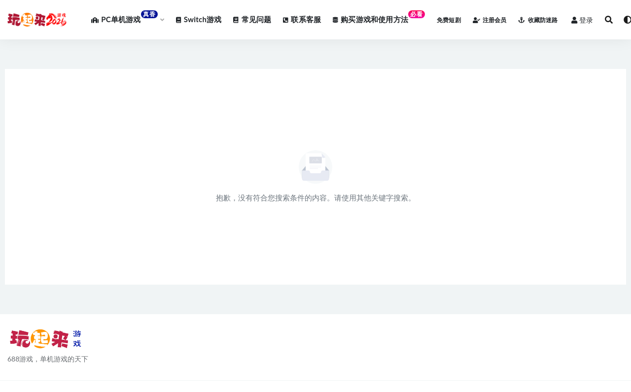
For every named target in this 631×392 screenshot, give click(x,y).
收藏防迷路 (538, 20)
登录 (582, 20)
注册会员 (490, 20)
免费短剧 (449, 20)
